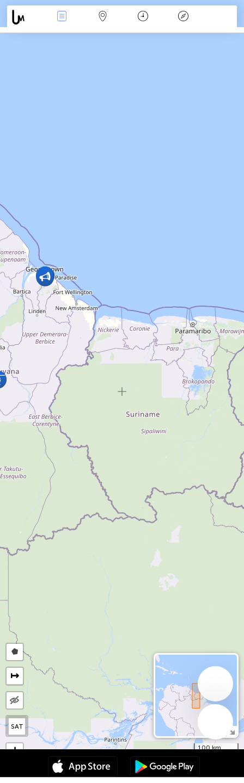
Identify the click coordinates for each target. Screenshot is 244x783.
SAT (17, 726)
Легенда (183, 17)
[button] (45, 277)
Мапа (102, 17)
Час (143, 17)
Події (62, 17)
